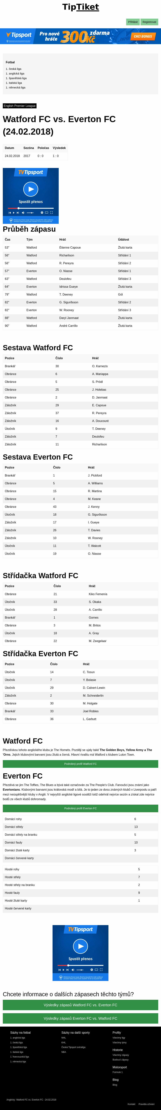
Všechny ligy (119, 1037)
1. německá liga (15, 87)
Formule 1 (118, 1072)
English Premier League (20, 105)
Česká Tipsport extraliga (73, 1047)
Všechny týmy (120, 1042)
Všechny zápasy (121, 1055)
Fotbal (10, 62)
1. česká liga (13, 68)
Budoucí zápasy (120, 1059)
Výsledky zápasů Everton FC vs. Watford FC (80, 1018)
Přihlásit (133, 21)
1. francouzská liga (19, 1056)
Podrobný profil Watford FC (80, 763)
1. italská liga (14, 82)
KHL (63, 1042)
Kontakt (131, 1104)
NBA (63, 1052)
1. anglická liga (15, 73)
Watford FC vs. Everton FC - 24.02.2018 (36, 1099)
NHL (63, 1037)
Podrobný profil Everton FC (80, 808)
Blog (115, 1085)
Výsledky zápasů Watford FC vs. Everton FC (80, 1005)
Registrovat (149, 21)
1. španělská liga (16, 78)
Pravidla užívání (146, 1104)
